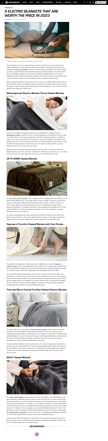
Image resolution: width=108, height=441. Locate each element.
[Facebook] (84, 2)
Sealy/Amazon (63, 393)
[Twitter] (87, 2)
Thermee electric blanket (39, 329)
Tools (75, 2)
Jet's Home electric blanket (18, 198)
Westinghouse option (13, 135)
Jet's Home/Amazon (62, 194)
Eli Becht (8, 19)
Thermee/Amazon (62, 325)
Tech (31, 2)
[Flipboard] (90, 2)
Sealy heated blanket (16, 397)
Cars (37, 2)
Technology (9, 7)
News (25, 2)
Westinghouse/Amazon (61, 128)
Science (67, 2)
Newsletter (101, 2)
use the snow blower (21, 69)
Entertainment (48, 2)
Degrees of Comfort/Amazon (60, 259)
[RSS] (93, 2)
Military (59, 2)
